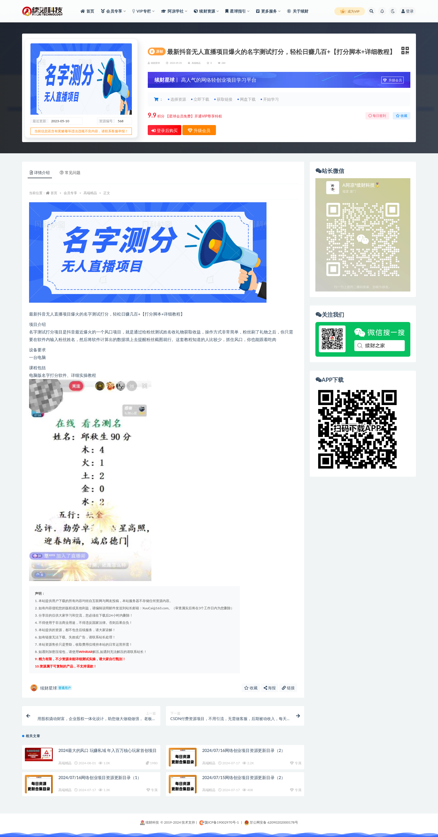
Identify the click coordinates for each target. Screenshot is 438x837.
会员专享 (70, 193)
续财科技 (149, 822)
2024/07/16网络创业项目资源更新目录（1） (99, 777)
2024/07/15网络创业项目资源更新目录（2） (243, 777)
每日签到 (377, 116)
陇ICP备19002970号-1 (219, 822)
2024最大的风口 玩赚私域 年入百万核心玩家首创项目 (107, 750)
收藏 (401, 116)
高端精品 (196, 63)
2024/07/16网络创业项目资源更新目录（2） (243, 750)
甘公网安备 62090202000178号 (271, 822)
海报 (270, 687)
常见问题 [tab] (70, 172)
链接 (288, 687)
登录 (407, 11)
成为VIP (350, 11)
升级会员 (392, 80)
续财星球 (51, 687)
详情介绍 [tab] (40, 172)
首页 (54, 193)
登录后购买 (164, 130)
